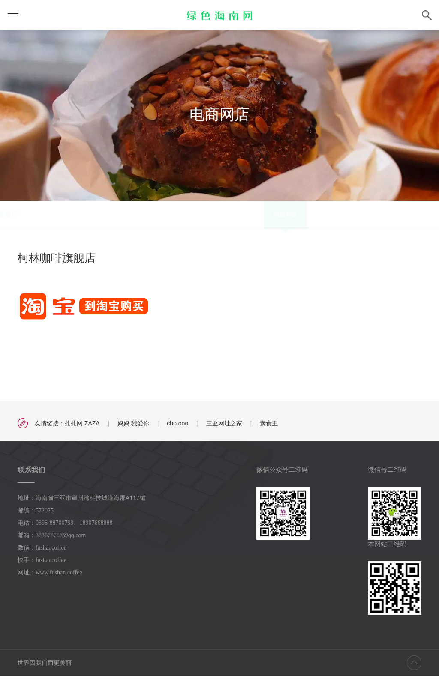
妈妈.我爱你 (133, 432)
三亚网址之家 (224, 432)
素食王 (269, 432)
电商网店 (138, 223)
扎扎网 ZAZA (82, 432)
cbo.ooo (177, 432)
